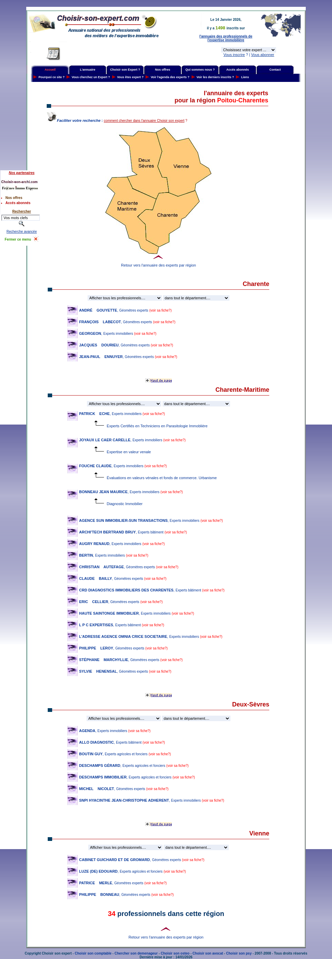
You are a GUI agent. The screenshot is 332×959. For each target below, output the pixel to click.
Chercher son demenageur (136, 953)
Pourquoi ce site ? (51, 77)
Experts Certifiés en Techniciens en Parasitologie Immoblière (168, 426)
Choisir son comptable (93, 953)
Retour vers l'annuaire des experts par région (158, 265)
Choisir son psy (239, 953)
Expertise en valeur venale (129, 452)
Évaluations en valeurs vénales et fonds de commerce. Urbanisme (162, 478)
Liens (245, 77)
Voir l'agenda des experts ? (170, 77)
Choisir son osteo (175, 953)
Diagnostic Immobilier (124, 504)
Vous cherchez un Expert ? (91, 77)
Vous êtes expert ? (130, 77)
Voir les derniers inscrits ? (215, 77)
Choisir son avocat (208, 953)
